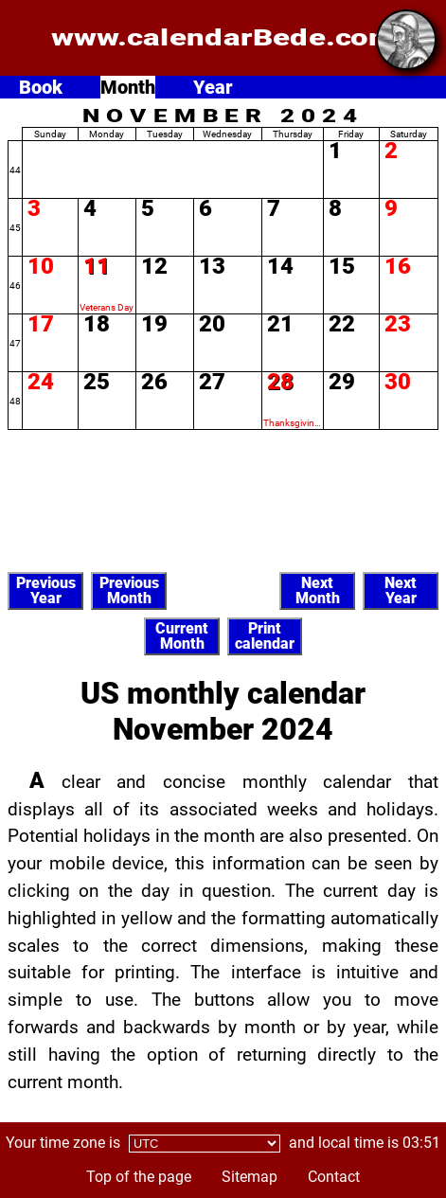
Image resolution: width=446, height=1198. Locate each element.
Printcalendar (264, 636)
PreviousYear (46, 590)
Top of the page (138, 1177)
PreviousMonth (129, 590)
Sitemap (249, 1177)
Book (40, 87)
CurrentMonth (181, 636)
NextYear (400, 590)
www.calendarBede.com (223, 38)
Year (213, 87)
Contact (334, 1177)
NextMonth (317, 590)
